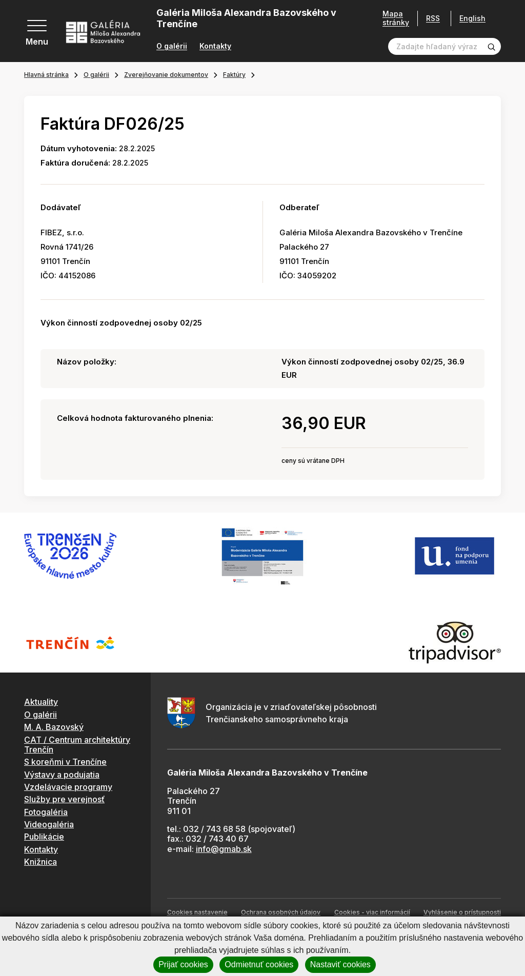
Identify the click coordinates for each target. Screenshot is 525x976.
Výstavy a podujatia (61, 774)
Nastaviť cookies (340, 964)
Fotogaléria (46, 812)
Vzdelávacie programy (68, 787)
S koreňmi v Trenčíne (65, 762)
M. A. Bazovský (54, 727)
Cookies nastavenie (197, 912)
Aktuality (41, 702)
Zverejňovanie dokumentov (166, 74)
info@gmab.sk (224, 849)
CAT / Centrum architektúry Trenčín (77, 745)
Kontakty (215, 46)
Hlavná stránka (46, 74)
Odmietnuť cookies (259, 964)
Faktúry (234, 74)
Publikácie (44, 836)
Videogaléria (49, 824)
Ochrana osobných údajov (280, 912)
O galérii (171, 46)
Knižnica (40, 862)
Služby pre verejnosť (64, 799)
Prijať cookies (183, 964)
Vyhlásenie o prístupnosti (462, 912)
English (472, 18)
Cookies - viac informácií (372, 912)
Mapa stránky (395, 18)
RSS (433, 18)
